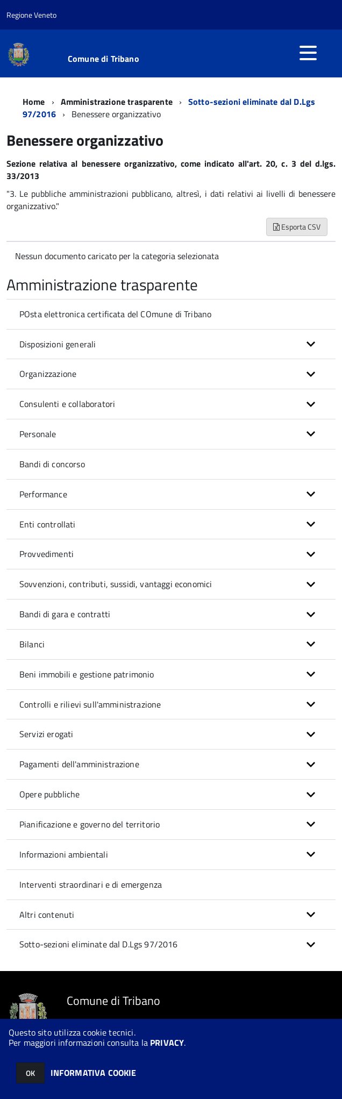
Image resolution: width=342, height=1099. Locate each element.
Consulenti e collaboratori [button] (67, 403)
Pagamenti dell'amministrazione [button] (79, 764)
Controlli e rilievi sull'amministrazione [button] (90, 704)
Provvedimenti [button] (46, 553)
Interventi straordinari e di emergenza (90, 884)
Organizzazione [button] (47, 373)
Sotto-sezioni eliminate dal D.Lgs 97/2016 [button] (98, 944)
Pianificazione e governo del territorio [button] (89, 824)
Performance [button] (43, 494)
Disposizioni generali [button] (57, 344)
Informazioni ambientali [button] (63, 854)
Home (34, 101)
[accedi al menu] (308, 52)
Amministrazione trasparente (117, 101)
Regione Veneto (31, 14)
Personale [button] (37, 433)
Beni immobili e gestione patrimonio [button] (86, 674)
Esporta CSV (296, 226)
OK (30, 1073)
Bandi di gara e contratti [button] (64, 614)
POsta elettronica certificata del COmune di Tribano (115, 314)
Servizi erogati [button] (46, 733)
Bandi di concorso (52, 464)
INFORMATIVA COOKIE (94, 1072)
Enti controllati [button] (47, 524)
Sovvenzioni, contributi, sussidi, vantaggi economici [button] (115, 583)
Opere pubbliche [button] (49, 794)
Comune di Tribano (103, 58)
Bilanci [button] (32, 644)
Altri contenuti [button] (46, 914)
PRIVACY (167, 1042)
